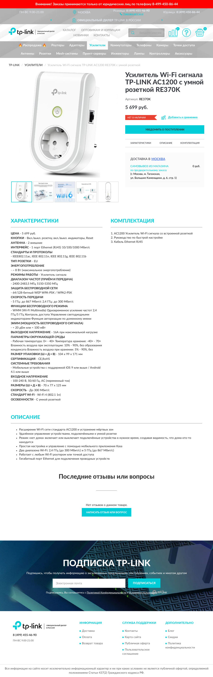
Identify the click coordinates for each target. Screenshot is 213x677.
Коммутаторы (120, 45)
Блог (171, 631)
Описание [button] (166, 143)
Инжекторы (120, 53)
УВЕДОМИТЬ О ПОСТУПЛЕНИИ (164, 129)
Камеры (162, 45)
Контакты (102, 35)
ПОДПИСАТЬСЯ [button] (144, 583)
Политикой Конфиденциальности (106, 592)
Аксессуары (183, 53)
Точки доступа (184, 45)
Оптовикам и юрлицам (100, 30)
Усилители (97, 45)
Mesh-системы (67, 53)
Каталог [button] (69, 30)
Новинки (81, 35)
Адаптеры (76, 45)
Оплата (87, 637)
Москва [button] (158, 159)
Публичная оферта (137, 643)
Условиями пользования (143, 592)
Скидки (173, 637)
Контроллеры (159, 53)
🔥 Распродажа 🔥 (32, 45)
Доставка (88, 631)
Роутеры (57, 45)
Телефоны (143, 45)
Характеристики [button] (140, 143)
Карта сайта (133, 637)
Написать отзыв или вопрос (106, 512)
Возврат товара (92, 643)
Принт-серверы (94, 53)
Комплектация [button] (189, 143)
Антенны (27, 53)
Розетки (45, 53)
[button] (131, 14)
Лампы (139, 53)
